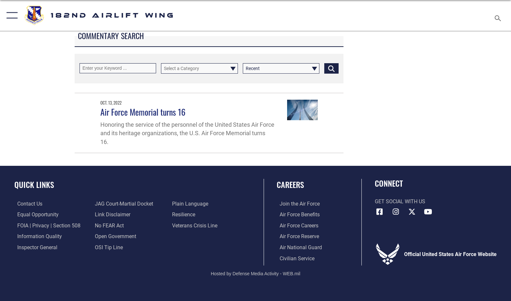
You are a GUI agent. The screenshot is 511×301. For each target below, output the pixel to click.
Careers (290, 184)
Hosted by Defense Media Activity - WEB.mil (255, 273)
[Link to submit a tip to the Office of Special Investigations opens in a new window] (108, 247)
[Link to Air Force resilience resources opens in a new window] (184, 214)
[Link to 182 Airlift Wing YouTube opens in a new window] (428, 212)
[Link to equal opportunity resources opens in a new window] (35, 214)
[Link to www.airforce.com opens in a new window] (297, 204)
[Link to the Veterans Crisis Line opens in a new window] (195, 225)
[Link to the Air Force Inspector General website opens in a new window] (34, 247)
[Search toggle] (498, 15)
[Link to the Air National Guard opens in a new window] (298, 247)
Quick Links (34, 184)
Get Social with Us (400, 201)
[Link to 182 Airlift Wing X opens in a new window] (412, 212)
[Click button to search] (331, 68)
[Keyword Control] (118, 68)
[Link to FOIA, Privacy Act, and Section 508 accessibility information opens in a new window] (46, 225)
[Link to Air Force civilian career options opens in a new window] (294, 258)
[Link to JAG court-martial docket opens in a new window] (123, 204)
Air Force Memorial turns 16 (142, 112)
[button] (10, 15)
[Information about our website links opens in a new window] (111, 214)
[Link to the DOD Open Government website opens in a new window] (114, 236)
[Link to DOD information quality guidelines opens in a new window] (36, 236)
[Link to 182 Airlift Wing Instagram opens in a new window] (396, 212)
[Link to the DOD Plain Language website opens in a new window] (191, 204)
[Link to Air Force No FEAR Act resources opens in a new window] (108, 225)
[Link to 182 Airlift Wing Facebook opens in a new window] (380, 212)
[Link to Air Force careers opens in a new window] (296, 225)
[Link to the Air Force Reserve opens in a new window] (296, 236)
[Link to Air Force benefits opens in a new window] (297, 214)
